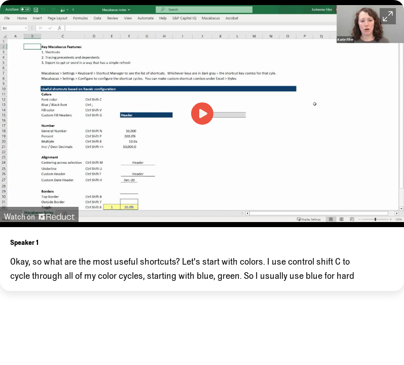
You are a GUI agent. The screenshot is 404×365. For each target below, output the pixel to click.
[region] (202, 259)
